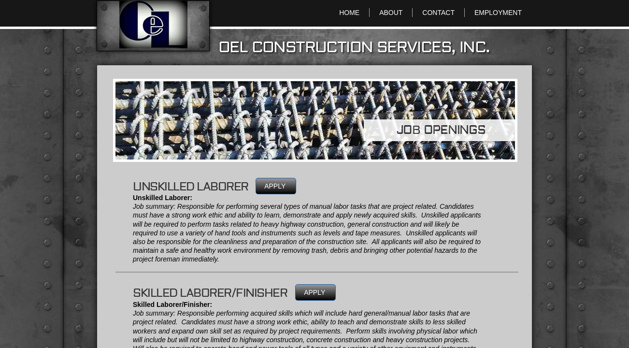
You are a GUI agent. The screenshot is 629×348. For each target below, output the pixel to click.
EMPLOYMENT (498, 12)
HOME (349, 12)
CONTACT (438, 12)
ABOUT (390, 12)
